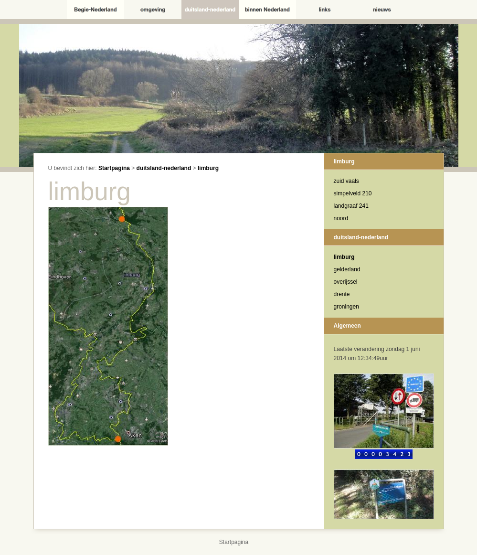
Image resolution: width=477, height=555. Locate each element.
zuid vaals (346, 181)
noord (341, 218)
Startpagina (114, 168)
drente (342, 294)
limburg (208, 168)
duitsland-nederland (164, 168)
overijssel (346, 281)
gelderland (347, 269)
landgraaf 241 (351, 206)
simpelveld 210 (353, 193)
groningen (346, 306)
